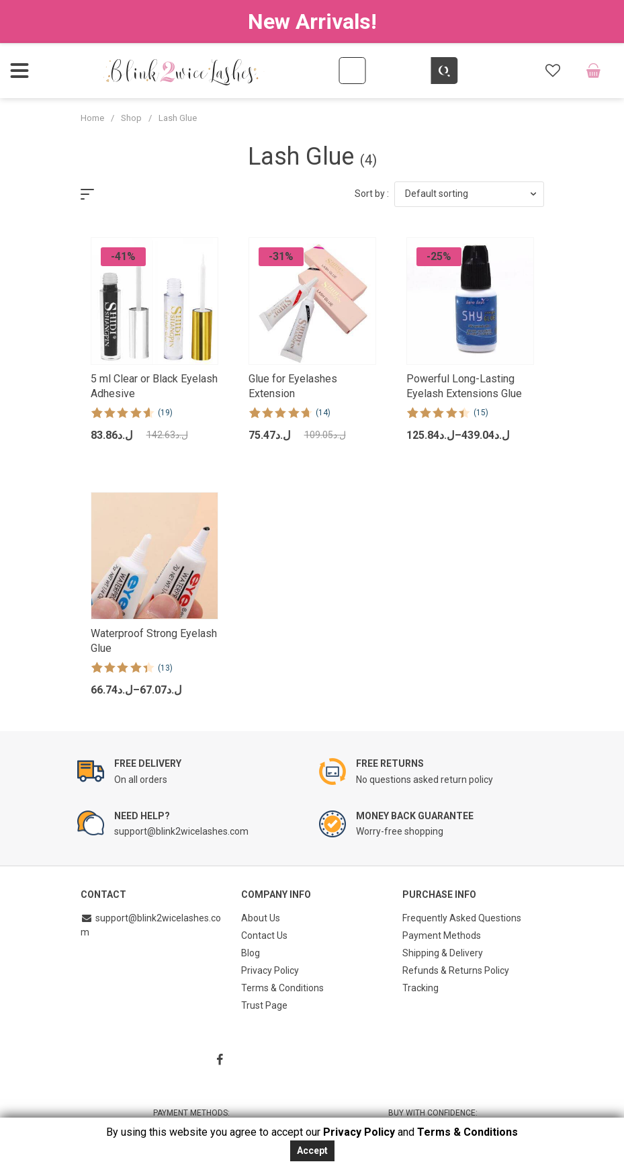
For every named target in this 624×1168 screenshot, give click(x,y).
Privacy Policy (270, 970)
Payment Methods (441, 935)
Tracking (420, 988)
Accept (312, 1150)
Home (92, 118)
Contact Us (264, 935)
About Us (260, 918)
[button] (469, 194)
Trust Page (264, 1005)
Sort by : (372, 193)
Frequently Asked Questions (461, 918)
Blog (250, 953)
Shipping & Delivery (442, 953)
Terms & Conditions (282, 988)
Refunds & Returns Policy (455, 970)
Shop (131, 118)
